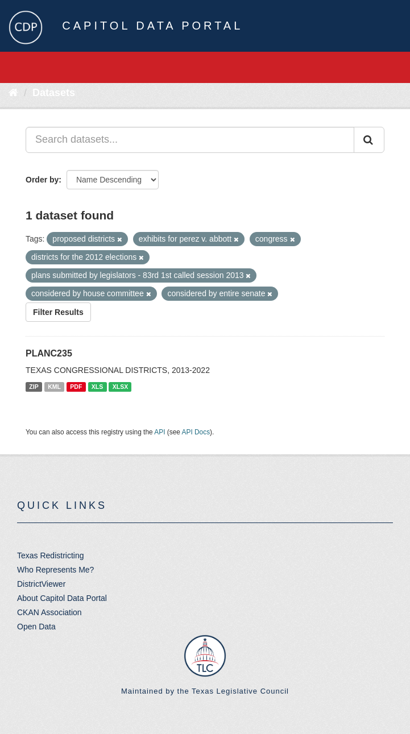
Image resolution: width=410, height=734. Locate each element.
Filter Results (58, 312)
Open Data (36, 626)
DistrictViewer (41, 583)
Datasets (53, 92)
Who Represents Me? (55, 569)
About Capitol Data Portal (62, 598)
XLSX (120, 386)
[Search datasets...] (190, 140)
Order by (42, 179)
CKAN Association (49, 612)
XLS (97, 386)
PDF (76, 386)
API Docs (196, 432)
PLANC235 (49, 353)
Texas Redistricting (50, 555)
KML (54, 386)
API (159, 432)
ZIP (33, 386)
